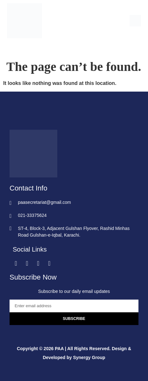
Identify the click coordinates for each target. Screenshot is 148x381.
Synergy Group (89, 357)
